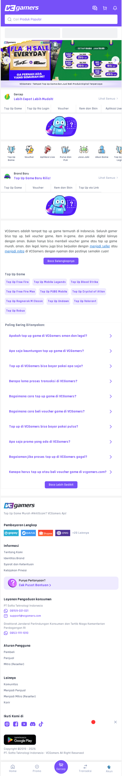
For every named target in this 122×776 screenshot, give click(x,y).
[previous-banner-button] (7, 60)
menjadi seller (100, 246)
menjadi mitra (14, 251)
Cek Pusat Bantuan (35, 585)
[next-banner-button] (115, 60)
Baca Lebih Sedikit (61, 485)
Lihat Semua (108, 99)
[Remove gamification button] (115, 722)
